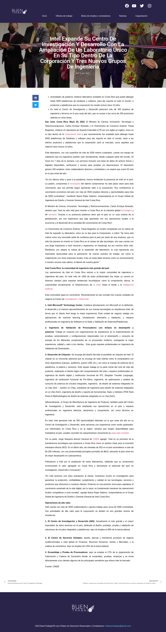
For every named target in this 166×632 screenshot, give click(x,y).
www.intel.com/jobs (120, 433)
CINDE (96, 439)
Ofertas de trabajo (64, 16)
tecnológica (127, 210)
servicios (53, 214)
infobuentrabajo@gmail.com (118, 626)
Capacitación (141, 16)
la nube (97, 285)
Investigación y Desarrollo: (77, 299)
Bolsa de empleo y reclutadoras (95, 16)
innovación (75, 184)
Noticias (123, 16)
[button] (35, 98)
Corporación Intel (73, 134)
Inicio (44, 16)
